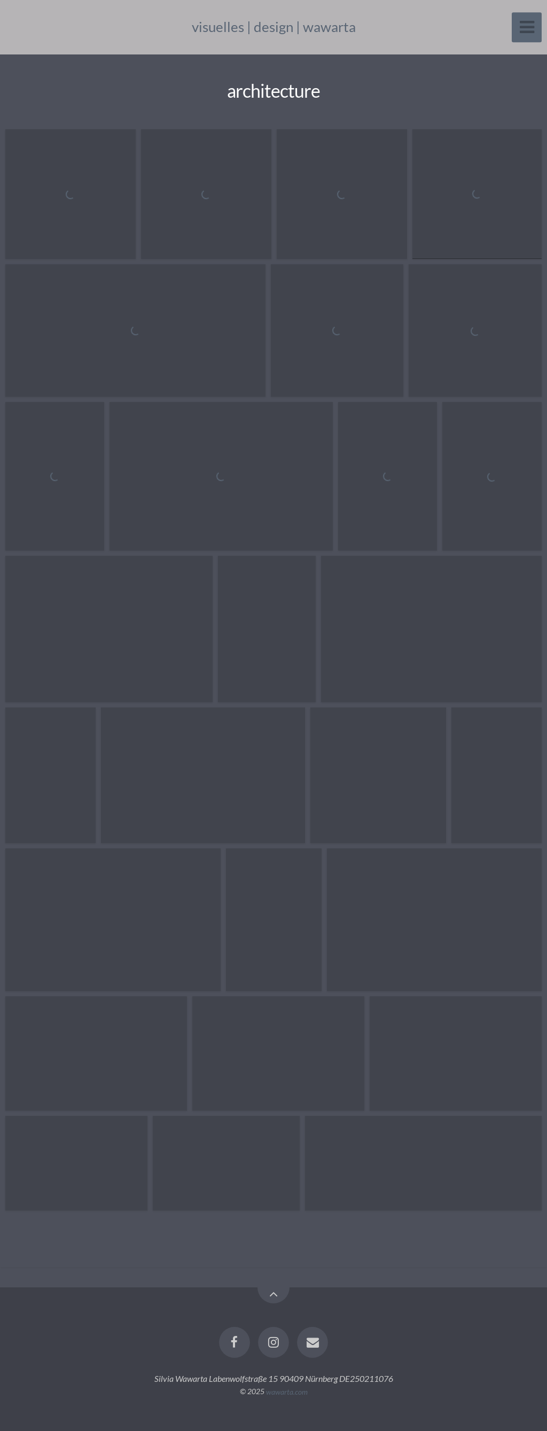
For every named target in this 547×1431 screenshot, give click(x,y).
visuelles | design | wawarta (274, 27)
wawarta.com (287, 1391)
